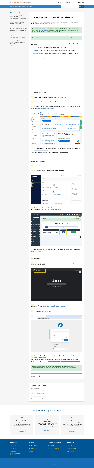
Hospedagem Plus (14, 446)
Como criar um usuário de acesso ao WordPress (17, 43)
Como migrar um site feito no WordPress (18, 28)
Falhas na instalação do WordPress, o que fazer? (18, 31)
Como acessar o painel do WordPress (18, 25)
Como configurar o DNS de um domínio (39, 396)
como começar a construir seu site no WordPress (62, 37)
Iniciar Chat (21, 431)
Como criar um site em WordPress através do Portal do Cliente (17, 23)
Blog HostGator (51, 445)
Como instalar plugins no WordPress (17, 40)
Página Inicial (69, 445)
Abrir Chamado (72, 431)
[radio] (39, 376)
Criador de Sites (13, 448)
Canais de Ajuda (80, 2)
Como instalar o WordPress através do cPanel (18, 35)
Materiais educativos (52, 450)
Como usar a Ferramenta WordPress (17, 37)
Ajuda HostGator (13, 6)
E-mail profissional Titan (34, 448)
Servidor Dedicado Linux (15, 453)
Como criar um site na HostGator (37, 398)
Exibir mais (12, 45)
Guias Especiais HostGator (53, 448)
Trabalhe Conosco (70, 451)
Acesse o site (60, 2)
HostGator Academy (52, 446)
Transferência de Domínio (34, 446)
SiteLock (65, 367)
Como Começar (29, 6)
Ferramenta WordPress (21, 6)
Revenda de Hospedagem (15, 450)
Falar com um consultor (47, 430)
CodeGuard (71, 367)
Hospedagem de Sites (14, 445)
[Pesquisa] (72, 6)
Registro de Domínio (33, 445)
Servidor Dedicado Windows (16, 454)
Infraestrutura (69, 450)
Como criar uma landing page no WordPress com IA (16, 16)
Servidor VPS (13, 451)
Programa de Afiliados (71, 448)
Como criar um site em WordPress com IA (18, 19)
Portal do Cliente (69, 2)
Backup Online (32, 450)
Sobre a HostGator (71, 446)
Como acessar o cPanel (36, 388)
